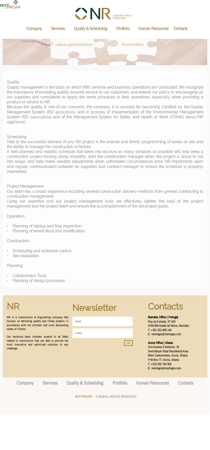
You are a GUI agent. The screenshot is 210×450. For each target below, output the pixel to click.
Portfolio (123, 28)
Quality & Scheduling (90, 28)
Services (58, 28)
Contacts (181, 28)
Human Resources (153, 28)
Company (34, 28)
